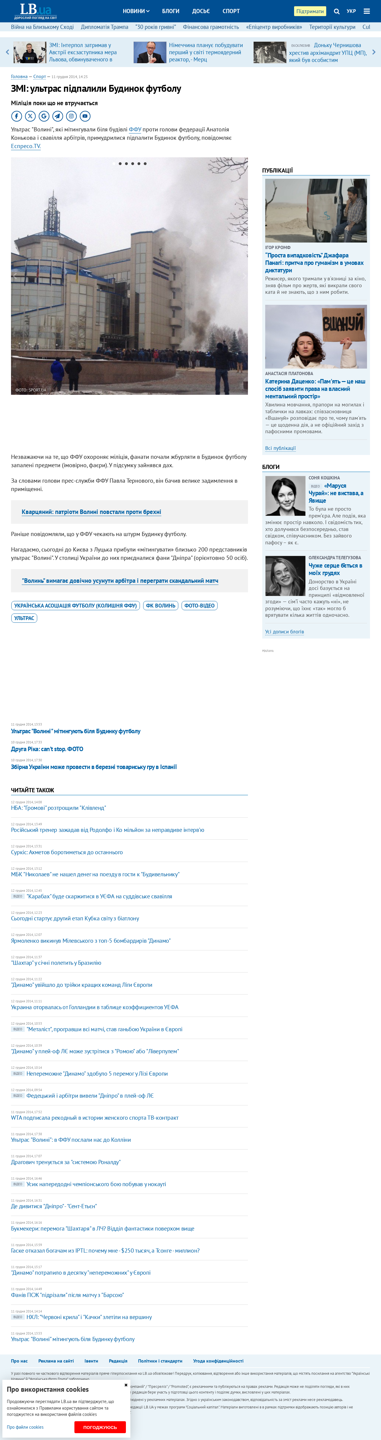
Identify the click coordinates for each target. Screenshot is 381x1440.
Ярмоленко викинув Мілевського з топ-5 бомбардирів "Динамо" (91, 941)
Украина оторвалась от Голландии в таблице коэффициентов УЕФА (95, 1007)
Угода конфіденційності (218, 1361)
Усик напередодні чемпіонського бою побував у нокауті (88, 1184)
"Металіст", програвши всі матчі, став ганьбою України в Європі (96, 1029)
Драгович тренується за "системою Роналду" (66, 1162)
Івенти (91, 1361)
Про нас (19, 1361)
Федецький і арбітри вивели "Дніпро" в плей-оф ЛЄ (82, 1095)
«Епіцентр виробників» (274, 26)
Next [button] (373, 52)
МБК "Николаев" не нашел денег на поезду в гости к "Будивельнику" (95, 874)
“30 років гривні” (155, 26)
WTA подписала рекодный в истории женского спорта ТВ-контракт (95, 1117)
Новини (136, 11)
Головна (19, 76)
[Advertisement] (129, 421)
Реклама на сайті (56, 1361)
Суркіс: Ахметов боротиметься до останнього (67, 852)
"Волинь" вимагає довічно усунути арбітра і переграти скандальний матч (120, 581)
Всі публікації (280, 448)
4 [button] (132, 164)
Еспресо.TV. (26, 146)
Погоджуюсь (100, 1427)
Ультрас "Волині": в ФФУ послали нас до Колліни (71, 1140)
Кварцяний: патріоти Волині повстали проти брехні (91, 512)
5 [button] (138, 164)
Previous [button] (7, 52)
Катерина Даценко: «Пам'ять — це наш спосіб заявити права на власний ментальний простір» (315, 388)
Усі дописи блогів (284, 631)
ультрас (24, 618)
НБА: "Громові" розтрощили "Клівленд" (58, 808)
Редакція (118, 1361)
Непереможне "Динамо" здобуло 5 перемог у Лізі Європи (89, 1073)
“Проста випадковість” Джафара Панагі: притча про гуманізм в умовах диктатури (314, 262)
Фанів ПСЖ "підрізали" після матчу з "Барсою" (67, 1295)
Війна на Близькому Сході (42, 26)
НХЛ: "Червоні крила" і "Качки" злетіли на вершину (81, 1317)
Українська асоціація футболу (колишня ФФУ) (75, 605)
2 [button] (120, 164)
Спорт (231, 11)
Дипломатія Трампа (104, 26)
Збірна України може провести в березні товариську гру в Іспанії (94, 767)
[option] (71, 52)
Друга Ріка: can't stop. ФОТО (47, 749)
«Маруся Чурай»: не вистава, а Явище (336, 492)
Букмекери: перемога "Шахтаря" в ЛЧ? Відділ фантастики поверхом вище (102, 1228)
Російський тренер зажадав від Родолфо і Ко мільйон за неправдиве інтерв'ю (107, 830)
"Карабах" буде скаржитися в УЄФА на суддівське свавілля (91, 896)
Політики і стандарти (160, 1361)
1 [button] (113, 164)
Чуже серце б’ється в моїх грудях (336, 569)
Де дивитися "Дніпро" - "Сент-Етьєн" (54, 1206)
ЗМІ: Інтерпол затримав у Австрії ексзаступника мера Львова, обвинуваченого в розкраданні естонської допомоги (83, 59)
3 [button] (126, 164)
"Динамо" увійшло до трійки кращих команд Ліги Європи (81, 985)
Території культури (332, 26)
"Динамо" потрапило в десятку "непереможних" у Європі (81, 1272)
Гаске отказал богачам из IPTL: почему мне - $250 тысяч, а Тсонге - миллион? (105, 1250)
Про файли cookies (25, 1427)
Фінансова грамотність (211, 26)
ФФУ (135, 129)
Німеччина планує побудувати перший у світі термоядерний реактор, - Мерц (206, 52)
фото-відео (200, 605)
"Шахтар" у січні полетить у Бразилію (56, 963)
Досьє (201, 11)
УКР (351, 11)
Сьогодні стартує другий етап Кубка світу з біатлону (75, 918)
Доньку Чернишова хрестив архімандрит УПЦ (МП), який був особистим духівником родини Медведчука (327, 59)
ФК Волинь (160, 605)
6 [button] (145, 164)
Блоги (170, 11)
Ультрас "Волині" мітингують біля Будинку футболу (75, 731)
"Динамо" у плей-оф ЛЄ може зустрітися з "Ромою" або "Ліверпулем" (95, 1051)
